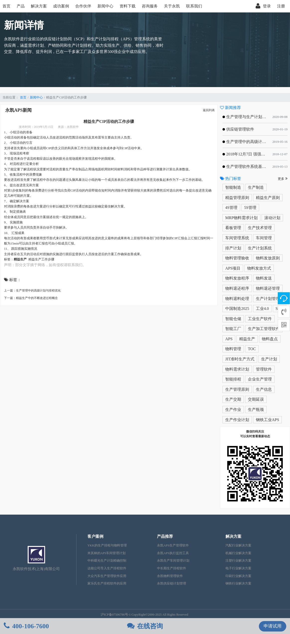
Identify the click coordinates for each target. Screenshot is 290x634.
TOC (252, 349)
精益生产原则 (268, 197)
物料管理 (233, 349)
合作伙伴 (83, 6)
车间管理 (264, 238)
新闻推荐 (230, 107)
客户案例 (95, 536)
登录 (263, 6)
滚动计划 (272, 218)
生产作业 (233, 409)
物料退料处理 (237, 298)
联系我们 (194, 6)
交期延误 (256, 399)
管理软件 (264, 369)
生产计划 (269, 359)
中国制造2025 (237, 308)
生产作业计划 (237, 420)
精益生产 (247, 339)
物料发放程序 (237, 278)
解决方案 (39, 6)
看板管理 (233, 228)
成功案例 (61, 6)
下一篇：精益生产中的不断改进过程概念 (31, 298)
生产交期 (233, 399)
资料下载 (128, 6)
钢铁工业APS (267, 420)
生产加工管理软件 (264, 329)
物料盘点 (270, 339)
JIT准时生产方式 (239, 359)
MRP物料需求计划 (241, 218)
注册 (281, 6)
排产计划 (233, 248)
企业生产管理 (260, 379)
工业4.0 (262, 308)
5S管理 (250, 207)
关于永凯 (172, 6)
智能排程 (233, 379)
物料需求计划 (237, 369)
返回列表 (209, 110)
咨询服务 (150, 6)
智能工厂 (233, 329)
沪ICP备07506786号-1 (116, 614)
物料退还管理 (268, 288)
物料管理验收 (237, 258)
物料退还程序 (237, 288)
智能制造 (233, 187)
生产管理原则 (237, 389)
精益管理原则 (237, 197)
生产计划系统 (260, 248)
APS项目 (232, 268)
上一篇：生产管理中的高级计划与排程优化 (32, 290)
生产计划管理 (268, 298)
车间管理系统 (237, 238)
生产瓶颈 (256, 409)
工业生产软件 (260, 319)
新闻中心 (105, 6)
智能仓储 (233, 319)
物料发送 (264, 278)
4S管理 (231, 207)
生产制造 (256, 187)
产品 (21, 6)
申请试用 (273, 626)
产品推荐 (165, 536)
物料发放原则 (268, 258)
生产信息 (264, 389)
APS (228, 339)
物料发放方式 (259, 268)
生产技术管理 (260, 228)
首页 (6, 6)
